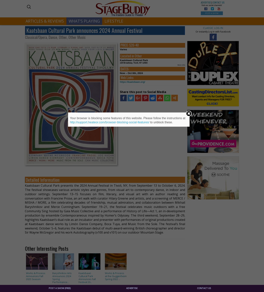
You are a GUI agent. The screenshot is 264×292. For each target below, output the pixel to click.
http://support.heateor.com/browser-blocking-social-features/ (109, 122)
